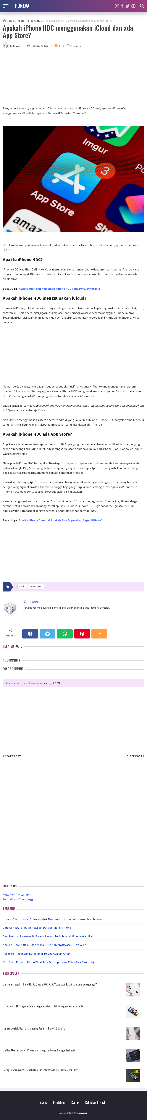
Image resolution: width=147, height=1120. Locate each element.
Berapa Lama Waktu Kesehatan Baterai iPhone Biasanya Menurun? (40, 1070)
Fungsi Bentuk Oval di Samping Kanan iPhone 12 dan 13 (34, 1028)
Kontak (75, 1102)
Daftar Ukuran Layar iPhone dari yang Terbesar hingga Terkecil (39, 1050)
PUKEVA (22, 5)
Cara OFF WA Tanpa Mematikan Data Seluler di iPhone (37, 927)
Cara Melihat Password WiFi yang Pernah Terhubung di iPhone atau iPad (48, 936)
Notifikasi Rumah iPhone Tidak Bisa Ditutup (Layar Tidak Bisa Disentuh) (48, 962)
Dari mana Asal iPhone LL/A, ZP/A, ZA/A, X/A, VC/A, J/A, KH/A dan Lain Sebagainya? (50, 984)
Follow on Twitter (16, 894)
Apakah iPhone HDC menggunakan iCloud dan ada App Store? (68, 31)
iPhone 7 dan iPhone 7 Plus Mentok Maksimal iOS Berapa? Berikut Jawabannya (52, 919)
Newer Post (12, 756)
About (43, 1102)
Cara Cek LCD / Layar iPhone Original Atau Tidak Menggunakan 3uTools (43, 1006)
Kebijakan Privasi (95, 1102)
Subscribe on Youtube (18, 899)
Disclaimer (59, 1102)
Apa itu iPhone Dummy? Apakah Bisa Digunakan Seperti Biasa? (60, 520)
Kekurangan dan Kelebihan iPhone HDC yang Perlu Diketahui (59, 288)
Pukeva (33, 602)
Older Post (135, 756)
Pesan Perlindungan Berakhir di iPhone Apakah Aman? (37, 953)
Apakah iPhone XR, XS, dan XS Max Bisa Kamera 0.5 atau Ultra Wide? (45, 945)
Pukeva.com (82, 1112)
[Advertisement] (73, 78)
